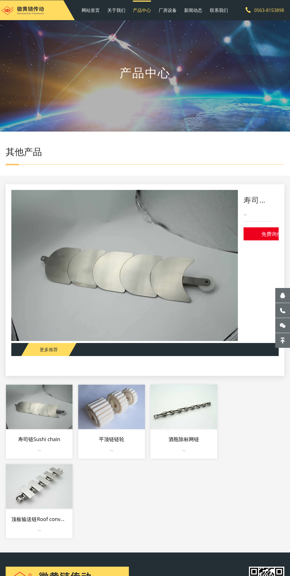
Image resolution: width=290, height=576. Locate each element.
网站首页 (92, 10)
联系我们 (218, 10)
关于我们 (117, 10)
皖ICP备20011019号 (153, 557)
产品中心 (142, 10)
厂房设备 (168, 10)
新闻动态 (193, 10)
